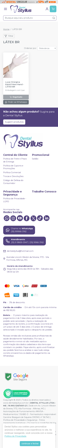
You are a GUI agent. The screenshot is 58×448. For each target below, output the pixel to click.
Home (6, 29)
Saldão (35, 159)
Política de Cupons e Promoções (13, 167)
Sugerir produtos (14, 122)
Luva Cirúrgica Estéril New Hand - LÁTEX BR (14, 84)
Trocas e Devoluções (13, 176)
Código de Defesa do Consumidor (13, 181)
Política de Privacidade (15, 436)
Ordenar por (30, 48)
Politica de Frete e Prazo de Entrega (15, 160)
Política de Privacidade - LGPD (14, 200)
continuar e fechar (30, 443)
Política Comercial (12, 172)
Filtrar (8, 36)
